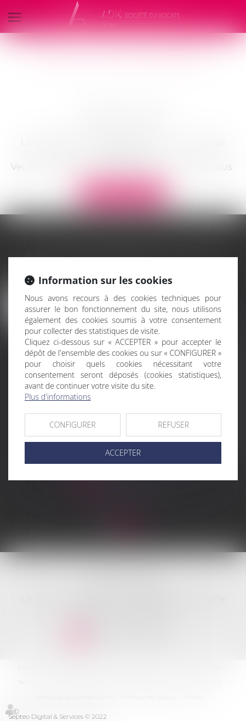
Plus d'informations (58, 396)
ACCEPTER (123, 452)
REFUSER (173, 424)
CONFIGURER (72, 424)
